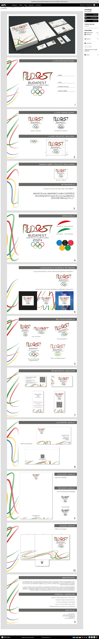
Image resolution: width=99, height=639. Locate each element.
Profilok (20, 5)
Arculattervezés (4, 8)
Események (38, 5)
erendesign (88, 10)
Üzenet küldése (94, 17)
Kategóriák (14, 5)
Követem (95, 14)
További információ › (64, 1)
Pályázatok (31, 5)
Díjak (25, 5)
